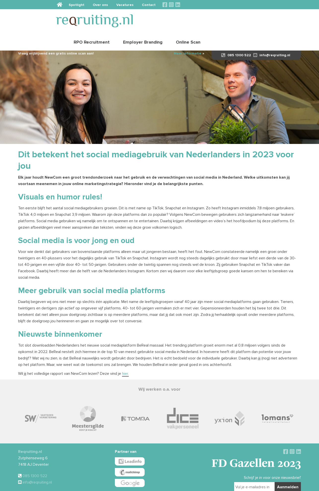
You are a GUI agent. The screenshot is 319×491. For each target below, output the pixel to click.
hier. (125, 356)
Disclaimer (169, 485)
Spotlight (197, 4)
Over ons (221, 4)
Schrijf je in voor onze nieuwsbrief (272, 460)
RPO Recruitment (188, 18)
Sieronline (236, 485)
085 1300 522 (236, 38)
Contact (269, 4)
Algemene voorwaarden (146, 485)
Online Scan (285, 18)
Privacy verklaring (188, 485)
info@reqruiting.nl (271, 38)
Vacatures (245, 4)
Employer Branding (239, 18)
